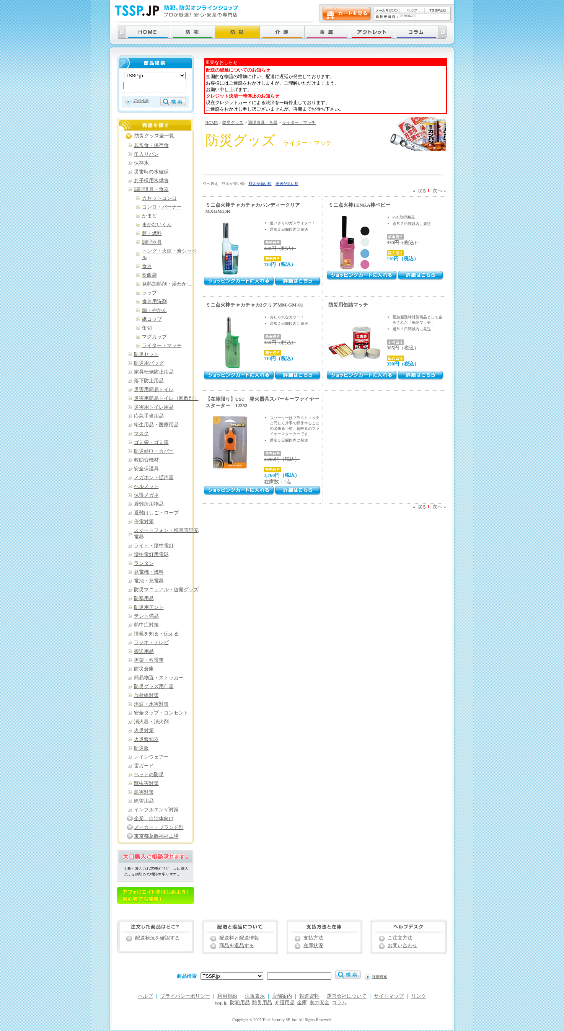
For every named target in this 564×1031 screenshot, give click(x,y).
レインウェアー (151, 757)
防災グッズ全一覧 (154, 136)
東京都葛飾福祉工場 (156, 836)
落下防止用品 (149, 380)
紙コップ (152, 319)
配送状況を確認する (157, 938)
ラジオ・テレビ (151, 642)
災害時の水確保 (151, 172)
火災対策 (144, 730)
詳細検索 (141, 101)
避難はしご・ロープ (156, 513)
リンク (418, 996)
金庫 (302, 1002)
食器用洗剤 (154, 301)
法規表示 (255, 996)
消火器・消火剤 (151, 721)
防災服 (141, 748)
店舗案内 (282, 996)
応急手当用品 (149, 416)
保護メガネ (146, 495)
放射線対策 (146, 695)
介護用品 (285, 1002)
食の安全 (319, 1002)
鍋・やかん (154, 310)
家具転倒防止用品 (154, 372)
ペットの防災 (149, 774)
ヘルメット (146, 486)
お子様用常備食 (151, 180)
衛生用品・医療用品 (156, 424)
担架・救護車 (149, 660)
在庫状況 (313, 945)
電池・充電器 (149, 581)
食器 (147, 266)
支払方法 (313, 938)
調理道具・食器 (262, 122)
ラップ (149, 292)
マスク (141, 433)
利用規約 (227, 996)
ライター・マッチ (299, 122)
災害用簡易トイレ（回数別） (166, 398)
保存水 (141, 163)
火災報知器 (146, 739)
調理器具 (152, 242)
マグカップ (154, 336)
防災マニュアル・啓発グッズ (166, 589)
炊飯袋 (149, 275)
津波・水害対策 (151, 704)
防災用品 (262, 1002)
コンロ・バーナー (162, 207)
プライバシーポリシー (185, 996)
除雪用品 (144, 801)
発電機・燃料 (149, 572)
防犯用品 (240, 1002)
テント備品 (146, 616)
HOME (211, 122)
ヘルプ (145, 996)
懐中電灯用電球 (151, 554)
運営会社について (347, 996)
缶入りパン (146, 154)
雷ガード (144, 765)
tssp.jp (221, 1002)
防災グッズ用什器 (154, 686)
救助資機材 (146, 460)
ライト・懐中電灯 (154, 545)
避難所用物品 (149, 504)
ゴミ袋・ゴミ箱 (151, 442)
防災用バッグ (149, 363)
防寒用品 (144, 598)
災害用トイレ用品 (154, 407)
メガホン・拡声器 (154, 477)
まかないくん (157, 224)
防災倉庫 (144, 669)
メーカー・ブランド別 (159, 827)
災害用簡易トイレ (154, 389)
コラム (339, 1002)
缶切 (147, 328)
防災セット (146, 354)
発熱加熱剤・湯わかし (167, 284)
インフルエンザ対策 (156, 809)
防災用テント (149, 607)
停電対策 (144, 521)
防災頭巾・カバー (154, 451)
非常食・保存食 (151, 145)
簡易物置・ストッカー (159, 677)
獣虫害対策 (146, 783)
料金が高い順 (260, 183)
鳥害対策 (144, 792)
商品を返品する (236, 945)
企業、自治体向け (154, 818)
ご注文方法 (400, 938)
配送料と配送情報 (239, 938)
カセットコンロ (159, 198)
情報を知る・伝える (156, 633)
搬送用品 (144, 651)
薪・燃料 (152, 233)
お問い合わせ (402, 945)
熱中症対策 (146, 625)
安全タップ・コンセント (161, 713)
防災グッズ (232, 122)
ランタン (144, 563)
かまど (149, 216)
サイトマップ (389, 996)
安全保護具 (146, 468)
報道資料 (309, 996)
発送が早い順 (286, 183)
